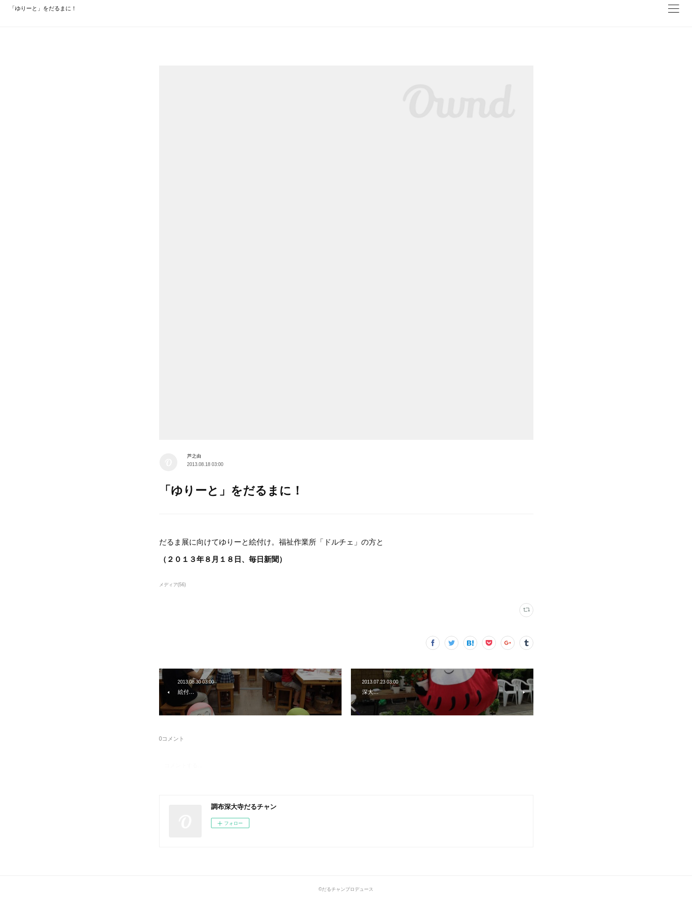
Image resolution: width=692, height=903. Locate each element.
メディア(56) (172, 584)
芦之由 (194, 456)
